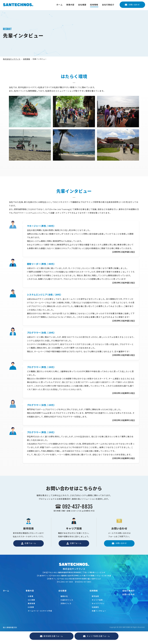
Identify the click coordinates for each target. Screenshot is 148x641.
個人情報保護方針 (10, 627)
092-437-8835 (77, 506)
